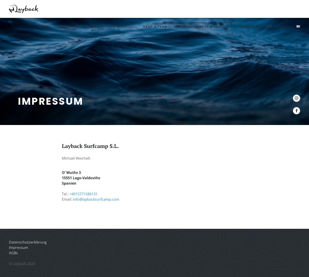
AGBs (13, 252)
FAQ (284, 27)
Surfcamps (68, 27)
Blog (181, 27)
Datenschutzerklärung (28, 242)
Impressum (18, 247)
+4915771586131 (83, 194)
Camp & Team (155, 27)
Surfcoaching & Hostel (111, 27)
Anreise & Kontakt (212, 27)
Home (44, 27)
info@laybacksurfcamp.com (96, 199)
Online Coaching (255, 27)
